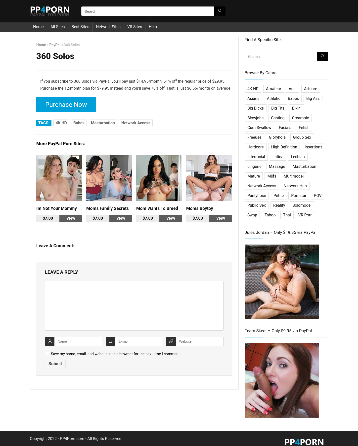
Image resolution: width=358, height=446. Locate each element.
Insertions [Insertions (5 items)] (313, 147)
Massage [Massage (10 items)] (277, 166)
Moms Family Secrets (107, 206)
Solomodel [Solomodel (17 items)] (302, 205)
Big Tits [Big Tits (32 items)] (277, 108)
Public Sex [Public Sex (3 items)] (256, 205)
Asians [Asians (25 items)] (253, 98)
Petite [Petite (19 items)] (278, 195)
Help (153, 26)
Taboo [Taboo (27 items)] (270, 215)
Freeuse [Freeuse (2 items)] (254, 137)
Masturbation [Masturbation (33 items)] (304, 166)
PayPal (54, 45)
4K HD (61, 121)
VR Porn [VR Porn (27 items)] (305, 215)
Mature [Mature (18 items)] (253, 176)
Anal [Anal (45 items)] (293, 88)
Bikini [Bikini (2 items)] (297, 108)
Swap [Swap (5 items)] (252, 215)
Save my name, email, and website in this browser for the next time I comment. (116, 352)
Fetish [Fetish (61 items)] (304, 127)
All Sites (57, 26)
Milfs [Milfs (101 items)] (271, 176)
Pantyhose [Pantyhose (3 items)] (256, 195)
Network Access (135, 121)
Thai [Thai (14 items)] (287, 215)
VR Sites (134, 26)
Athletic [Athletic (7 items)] (273, 98)
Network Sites (108, 26)
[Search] (219, 11)
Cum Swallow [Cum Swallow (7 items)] (259, 127)
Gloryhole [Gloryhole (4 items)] (277, 137)
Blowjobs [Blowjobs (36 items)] (255, 118)
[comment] (134, 304)
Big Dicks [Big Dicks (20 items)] (255, 108)
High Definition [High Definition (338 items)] (284, 147)
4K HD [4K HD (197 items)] (253, 88)
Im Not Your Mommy (56, 206)
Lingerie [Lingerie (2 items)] (254, 166)
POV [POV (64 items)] (317, 195)
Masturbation (103, 121)
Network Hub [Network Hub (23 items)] (295, 186)
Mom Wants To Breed (157, 206)
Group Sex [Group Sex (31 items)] (302, 137)
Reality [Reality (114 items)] (279, 205)
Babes (79, 121)
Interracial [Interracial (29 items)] (256, 156)
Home (38, 26)
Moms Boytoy (199, 206)
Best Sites (80, 26)
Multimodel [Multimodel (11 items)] (294, 176)
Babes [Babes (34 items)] (293, 98)
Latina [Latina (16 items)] (277, 156)
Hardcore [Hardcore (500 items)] (255, 147)
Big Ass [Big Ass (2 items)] (313, 98)
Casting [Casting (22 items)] (277, 118)
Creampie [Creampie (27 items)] (300, 118)
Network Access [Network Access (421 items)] (261, 186)
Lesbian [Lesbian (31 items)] (298, 156)
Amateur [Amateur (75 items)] (273, 88)
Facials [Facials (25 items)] (285, 127)
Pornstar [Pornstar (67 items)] (298, 195)
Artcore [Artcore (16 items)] (310, 88)
